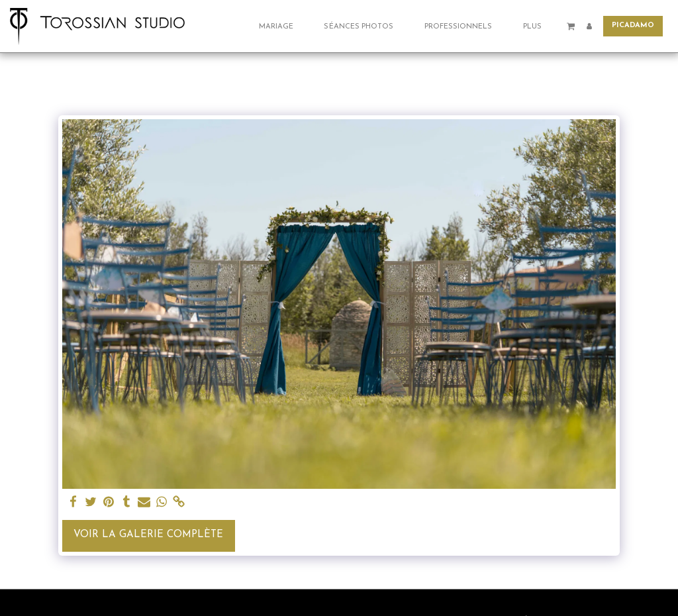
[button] (281, 26)
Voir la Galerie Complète (148, 535)
